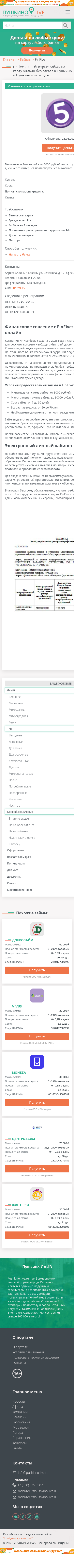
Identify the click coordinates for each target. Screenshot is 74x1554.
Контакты (19, 1362)
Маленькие (16, 703)
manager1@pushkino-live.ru (37, 1491)
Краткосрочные (19, 761)
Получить (37, 970)
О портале (20, 1347)
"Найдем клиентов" (18, 1538)
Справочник (21, 1438)
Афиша (17, 1406)
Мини (12, 722)
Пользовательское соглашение (35, 1357)
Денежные (16, 742)
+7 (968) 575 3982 (30, 1485)
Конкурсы (19, 1443)
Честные (14, 805)
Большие (15, 697)
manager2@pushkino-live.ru (37, 1497)
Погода (17, 1432)
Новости (18, 1401)
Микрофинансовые (21, 774)
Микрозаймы (17, 709)
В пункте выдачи (19, 818)
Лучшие (14, 767)
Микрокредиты (18, 716)
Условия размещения (28, 1352)
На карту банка (19, 254)
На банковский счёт (21, 825)
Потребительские (20, 786)
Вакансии (19, 1417)
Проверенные (18, 793)
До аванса (15, 748)
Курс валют (20, 1427)
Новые (13, 780)
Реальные (15, 799)
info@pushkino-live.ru (33, 1472)
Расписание (21, 1422)
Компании (20, 1412)
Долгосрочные (18, 754)
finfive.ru (19, 288)
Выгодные (15, 735)
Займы (17, 1448)
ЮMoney (14, 844)
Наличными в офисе (22, 838)
